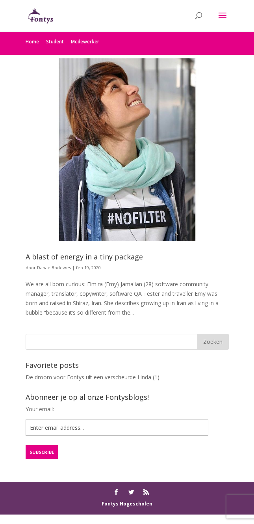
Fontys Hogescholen (127, 503)
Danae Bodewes (54, 267)
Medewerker (85, 41)
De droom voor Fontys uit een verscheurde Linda (88, 377)
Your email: (40, 409)
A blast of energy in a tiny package (84, 256)
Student (55, 41)
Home (32, 41)
